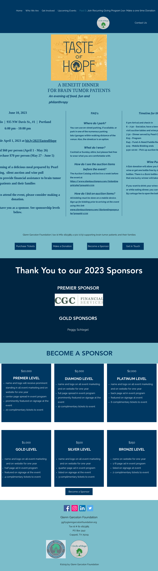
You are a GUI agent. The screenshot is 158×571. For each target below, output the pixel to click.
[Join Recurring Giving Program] (104, 10)
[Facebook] (67, 508)
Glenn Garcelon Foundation (79, 517)
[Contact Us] (140, 22)
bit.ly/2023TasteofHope (41, 141)
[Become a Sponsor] (98, 246)
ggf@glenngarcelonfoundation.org (79, 522)
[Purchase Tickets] (25, 246)
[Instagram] (75, 508)
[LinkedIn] (82, 508)
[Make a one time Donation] (140, 10)
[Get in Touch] (133, 246)
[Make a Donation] (62, 246)
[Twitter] (90, 508)
